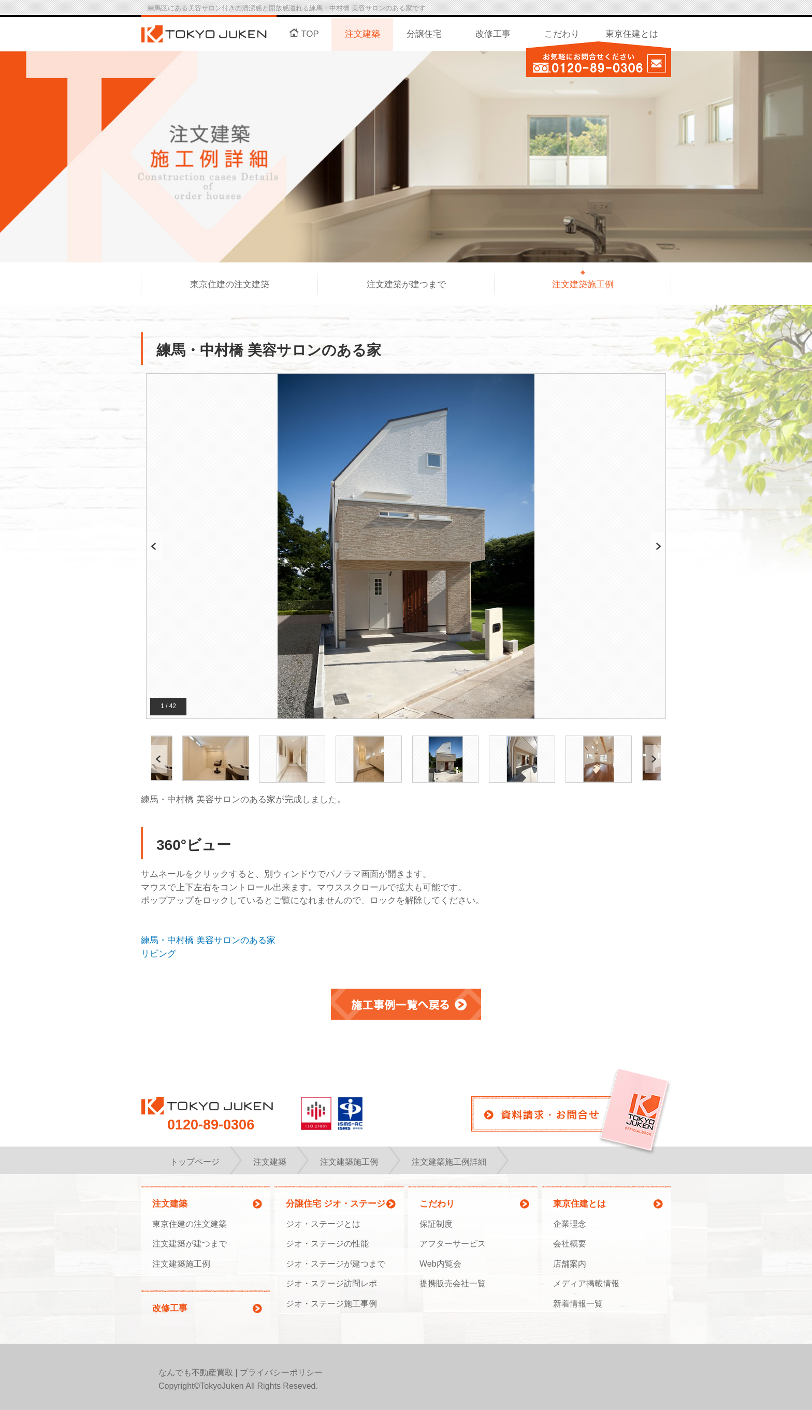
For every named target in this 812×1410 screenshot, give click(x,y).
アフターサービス (452, 1243)
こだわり (561, 34)
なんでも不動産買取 (195, 1372)
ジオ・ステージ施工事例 (331, 1303)
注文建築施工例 (583, 284)
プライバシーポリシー (281, 1372)
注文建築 (362, 34)
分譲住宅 (424, 34)
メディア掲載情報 (586, 1283)
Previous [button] (154, 546)
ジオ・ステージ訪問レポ (331, 1283)
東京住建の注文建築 (229, 284)
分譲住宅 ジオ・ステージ (335, 1204)
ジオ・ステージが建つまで (335, 1263)
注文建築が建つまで (406, 284)
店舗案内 (569, 1263)
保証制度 (436, 1224)
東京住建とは (631, 34)
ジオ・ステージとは (323, 1224)
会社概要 (569, 1243)
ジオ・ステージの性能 (327, 1243)
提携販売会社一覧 (452, 1283)
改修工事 (493, 34)
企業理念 (569, 1224)
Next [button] (657, 546)
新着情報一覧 (578, 1303)
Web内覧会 (440, 1263)
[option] (406, 546)
